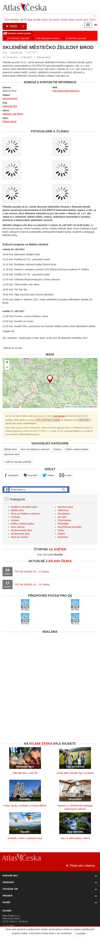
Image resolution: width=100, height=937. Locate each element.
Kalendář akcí (17, 52)
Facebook (11, 475)
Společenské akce (20, 533)
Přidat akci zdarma (80, 865)
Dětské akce (10, 449)
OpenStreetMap (80, 407)
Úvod (5, 52)
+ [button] (7, 362)
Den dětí (62, 517)
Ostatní (61, 533)
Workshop (63, 537)
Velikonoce (63, 510)
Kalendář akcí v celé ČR (24, 773)
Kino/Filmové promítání (70, 527)
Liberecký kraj (10, 106)
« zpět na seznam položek (17, 461)
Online (61, 530)
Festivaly (15, 517)
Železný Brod (9, 121)
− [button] (7, 367)
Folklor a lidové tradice (76, 449)
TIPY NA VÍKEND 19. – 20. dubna (31, 584)
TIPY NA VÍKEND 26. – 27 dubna (31, 571)
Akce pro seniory (19, 537)
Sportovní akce (12, 454)
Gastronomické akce (21, 530)
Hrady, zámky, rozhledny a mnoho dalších (25, 805)
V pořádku (80, 933)
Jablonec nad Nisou (13, 113)
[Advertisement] (50, 658)
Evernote (30, 475)
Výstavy (57, 449)
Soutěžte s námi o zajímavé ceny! (25, 838)
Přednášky (63, 523)
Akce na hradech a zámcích (35, 449)
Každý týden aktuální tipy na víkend (75, 773)
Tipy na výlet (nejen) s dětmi (75, 838)
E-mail (65, 475)
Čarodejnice (64, 513)
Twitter (48, 475)
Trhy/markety (64, 520)
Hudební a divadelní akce (24, 507)
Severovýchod (10, 98)
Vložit (16, 26)
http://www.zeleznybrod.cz (66, 90)
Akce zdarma (18, 527)
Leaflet (67, 407)
